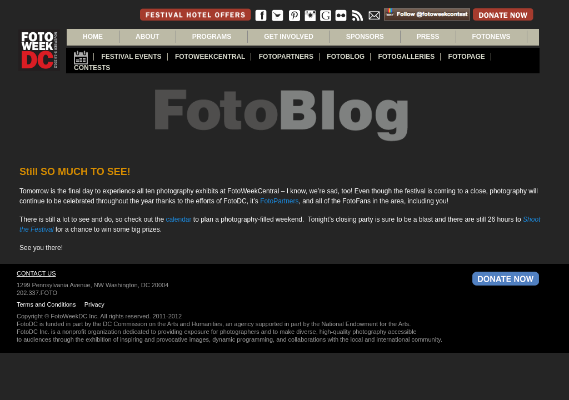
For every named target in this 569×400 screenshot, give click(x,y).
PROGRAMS (212, 37)
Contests (92, 68)
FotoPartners (279, 201)
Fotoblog (346, 57)
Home (93, 37)
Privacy (94, 304)
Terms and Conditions (46, 304)
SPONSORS (365, 37)
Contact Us (36, 273)
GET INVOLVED (288, 37)
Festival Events (131, 57)
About (147, 37)
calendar (178, 219)
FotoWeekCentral (210, 57)
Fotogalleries (406, 57)
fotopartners (286, 57)
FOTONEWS (491, 37)
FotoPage (466, 57)
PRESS (428, 37)
